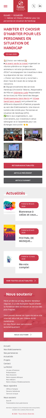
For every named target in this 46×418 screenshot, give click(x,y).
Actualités (18, 15)
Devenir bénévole (13, 391)
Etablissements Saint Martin (17, 98)
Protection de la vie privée (30, 408)
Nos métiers (10, 379)
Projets (7, 360)
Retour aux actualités (23, 165)
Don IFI (8, 401)
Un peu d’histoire (12, 370)
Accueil (7, 15)
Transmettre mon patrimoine (17, 403)
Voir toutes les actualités (21, 281)
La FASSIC (8, 367)
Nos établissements (12, 349)
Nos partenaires (11, 353)
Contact (7, 363)
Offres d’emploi (12, 389)
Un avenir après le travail (16, 63)
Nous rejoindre (10, 385)
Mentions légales (12, 408)
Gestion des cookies (18, 410)
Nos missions (11, 375)
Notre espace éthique (14, 377)
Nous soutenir (23, 335)
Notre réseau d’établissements (18, 382)
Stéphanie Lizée (20, 92)
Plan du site (30, 410)
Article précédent (23, 173)
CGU (20, 408)
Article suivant (23, 180)
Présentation (11, 372)
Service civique (12, 394)
